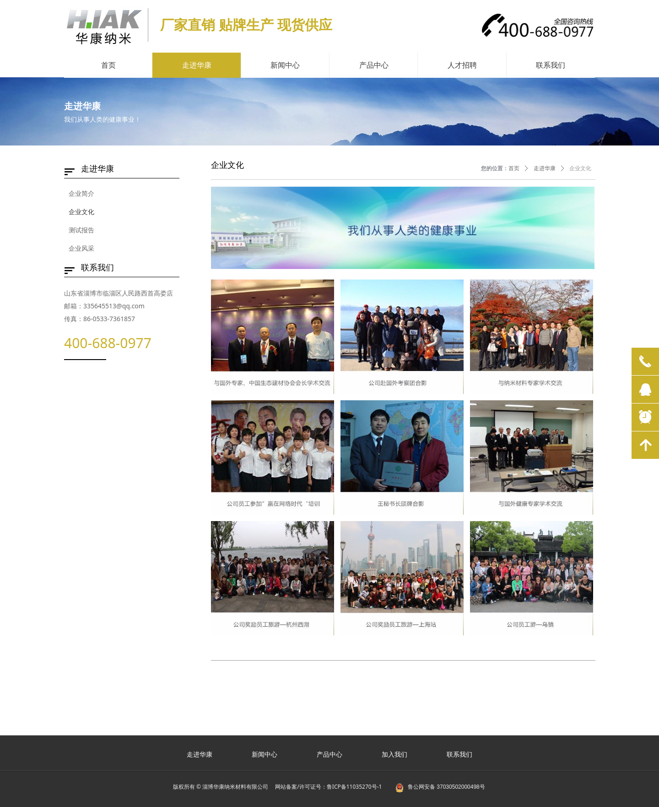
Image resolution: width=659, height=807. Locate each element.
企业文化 (580, 168)
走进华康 (545, 168)
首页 (513, 168)
